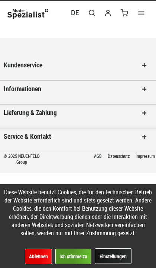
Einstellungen (113, 256)
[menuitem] (141, 12)
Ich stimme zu (73, 256)
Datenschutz (119, 156)
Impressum (145, 156)
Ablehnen (38, 256)
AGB (98, 156)
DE (75, 12)
